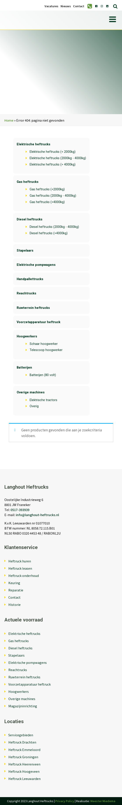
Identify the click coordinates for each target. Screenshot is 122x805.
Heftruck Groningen (23, 757)
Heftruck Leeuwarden (24, 778)
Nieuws (66, 6)
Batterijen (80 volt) (43, 375)
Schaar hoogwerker (44, 344)
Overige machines (31, 392)
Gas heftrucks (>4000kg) (47, 202)
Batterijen (24, 367)
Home (8, 120)
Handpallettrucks (30, 279)
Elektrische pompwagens (36, 265)
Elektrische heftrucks (33, 144)
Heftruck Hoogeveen (23, 771)
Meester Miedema (102, 801)
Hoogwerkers (27, 336)
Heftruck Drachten (22, 742)
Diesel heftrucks (29, 219)
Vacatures (51, 6)
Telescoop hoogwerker (46, 350)
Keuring (14, 582)
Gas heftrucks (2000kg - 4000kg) (53, 196)
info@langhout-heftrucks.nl (37, 514)
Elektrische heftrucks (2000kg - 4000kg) (58, 158)
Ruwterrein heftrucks (33, 308)
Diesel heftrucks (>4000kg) (49, 233)
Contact (78, 6)
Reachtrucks (26, 293)
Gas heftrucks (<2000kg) (47, 189)
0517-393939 (20, 509)
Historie (14, 604)
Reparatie (15, 590)
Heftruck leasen (20, 568)
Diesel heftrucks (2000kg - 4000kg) (54, 227)
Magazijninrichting (22, 706)
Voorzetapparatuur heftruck (38, 322)
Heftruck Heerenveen (24, 764)
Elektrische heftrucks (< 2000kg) (52, 152)
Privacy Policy (64, 801)
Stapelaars (25, 250)
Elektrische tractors (43, 400)
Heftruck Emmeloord (24, 749)
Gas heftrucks (27, 182)
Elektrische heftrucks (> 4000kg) (52, 164)
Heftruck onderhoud (23, 575)
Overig (34, 406)
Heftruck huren (19, 561)
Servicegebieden (20, 735)
